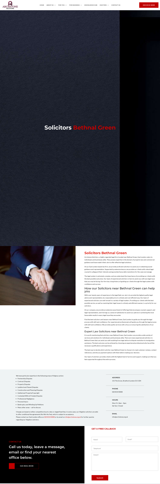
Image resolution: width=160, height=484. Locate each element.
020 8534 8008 (149, 5)
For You (61, 5)
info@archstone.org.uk (73, 417)
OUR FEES (103, 5)
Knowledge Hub (90, 5)
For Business (74, 5)
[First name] (107, 439)
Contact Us (115, 5)
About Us (50, 5)
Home (42, 5)
